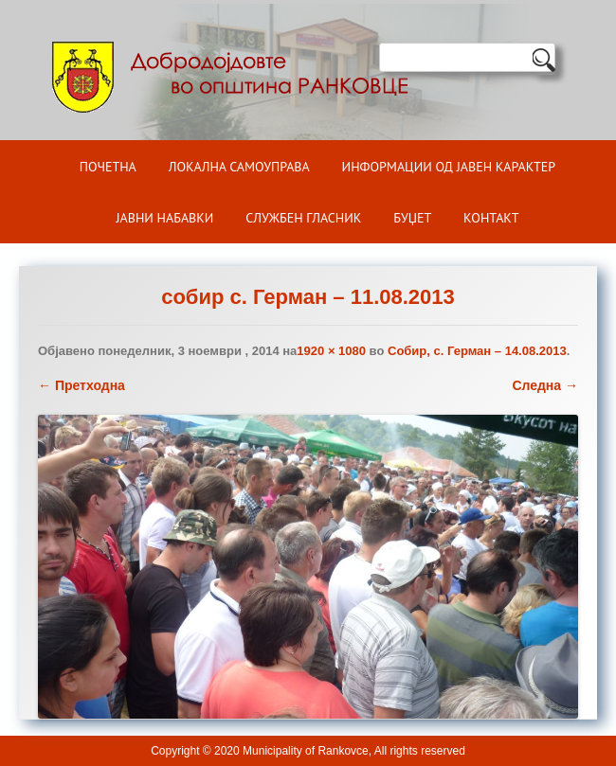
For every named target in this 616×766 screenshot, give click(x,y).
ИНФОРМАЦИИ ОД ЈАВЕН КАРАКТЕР (449, 166)
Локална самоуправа (239, 166)
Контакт (490, 217)
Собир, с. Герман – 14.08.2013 (477, 351)
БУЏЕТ (412, 217)
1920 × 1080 (331, 351)
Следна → (545, 385)
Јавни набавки (164, 217)
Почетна (108, 166)
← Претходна (81, 385)
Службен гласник (303, 217)
